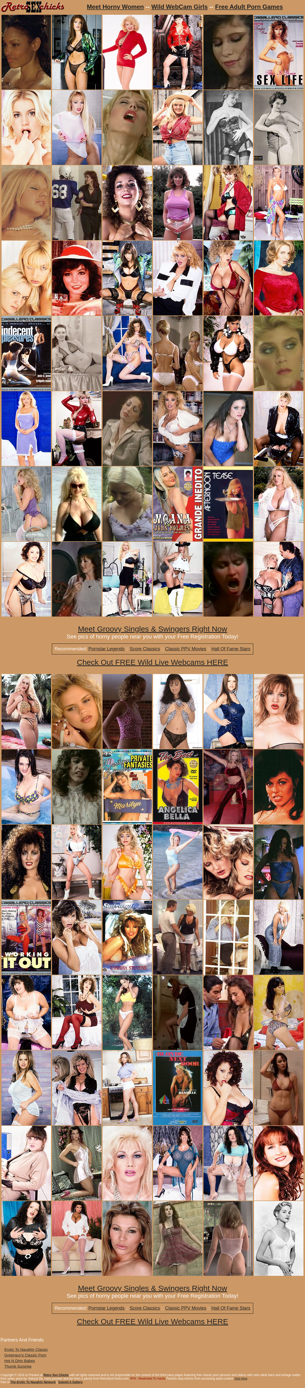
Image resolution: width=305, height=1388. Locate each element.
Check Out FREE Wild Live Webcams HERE (152, 662)
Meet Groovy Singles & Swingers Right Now (152, 629)
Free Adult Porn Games (249, 6)
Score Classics (145, 648)
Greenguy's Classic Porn (25, 1355)
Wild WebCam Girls (179, 6)
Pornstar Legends (106, 648)
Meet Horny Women (115, 6)
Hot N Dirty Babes (19, 1360)
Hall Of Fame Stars (230, 648)
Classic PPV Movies (185, 648)
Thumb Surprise (18, 1366)
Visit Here (240, 1378)
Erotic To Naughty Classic (26, 1349)
